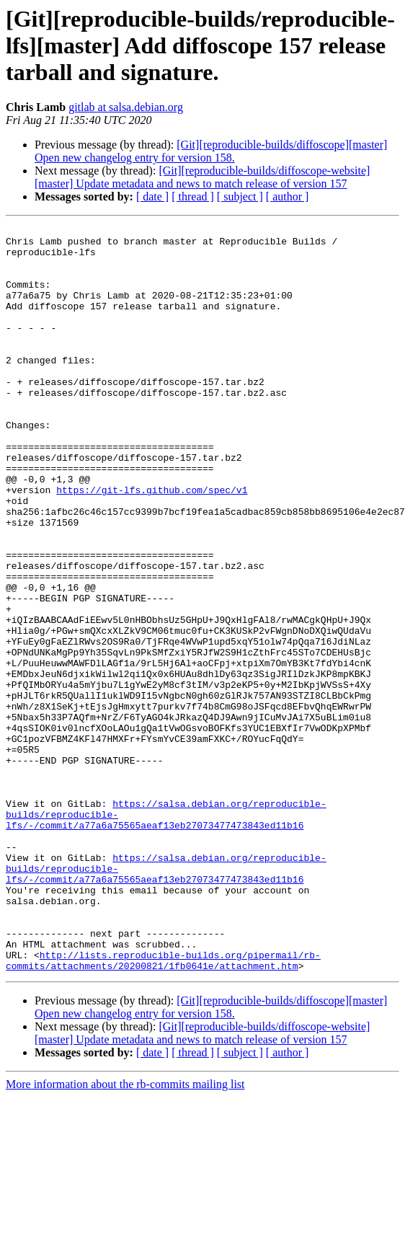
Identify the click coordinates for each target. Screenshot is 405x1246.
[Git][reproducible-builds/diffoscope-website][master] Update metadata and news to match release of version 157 (202, 177)
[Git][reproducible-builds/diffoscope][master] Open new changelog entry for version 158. (211, 151)
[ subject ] (240, 196)
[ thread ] (193, 196)
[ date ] (152, 196)
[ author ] (287, 196)
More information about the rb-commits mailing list (125, 1233)
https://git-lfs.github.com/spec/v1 (151, 543)
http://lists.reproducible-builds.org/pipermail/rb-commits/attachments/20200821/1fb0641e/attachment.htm (163, 1108)
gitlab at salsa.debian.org (125, 107)
